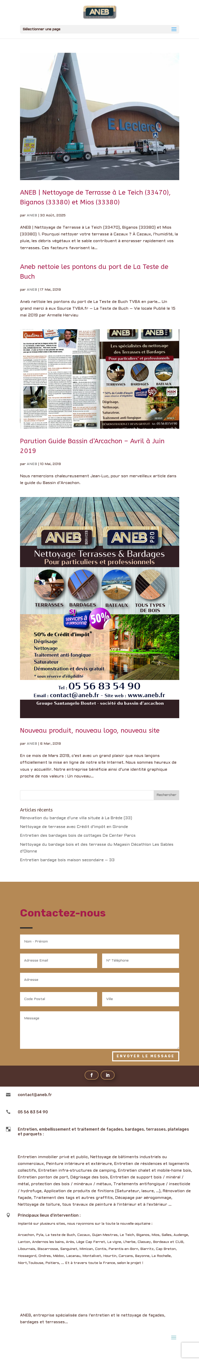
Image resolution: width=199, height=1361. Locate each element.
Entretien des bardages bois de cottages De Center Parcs (78, 835)
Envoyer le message (146, 1056)
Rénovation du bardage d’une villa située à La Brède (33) (76, 818)
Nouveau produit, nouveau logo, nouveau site (89, 730)
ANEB (32, 215)
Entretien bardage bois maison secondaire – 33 (67, 860)
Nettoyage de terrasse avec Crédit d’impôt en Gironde (74, 827)
